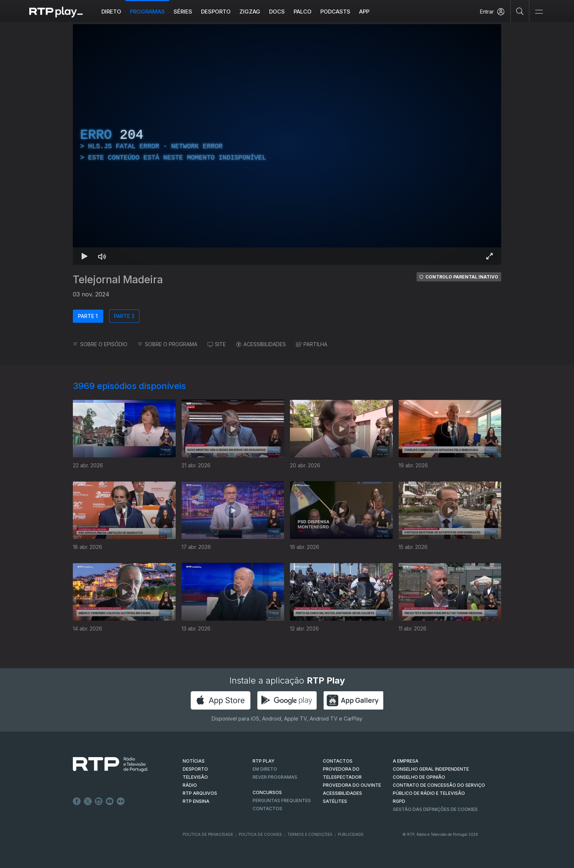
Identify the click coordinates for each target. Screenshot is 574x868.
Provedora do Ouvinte (352, 785)
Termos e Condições (309, 834)
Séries (183, 11)
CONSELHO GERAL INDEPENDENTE (431, 769)
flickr (121, 801)
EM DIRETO (265, 769)
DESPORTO (195, 769)
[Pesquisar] (520, 11)
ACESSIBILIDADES (261, 344)
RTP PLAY (264, 761)
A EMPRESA (405, 761)
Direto (111, 11)
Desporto (216, 11)
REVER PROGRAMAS (275, 777)
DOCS (277, 11)
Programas (147, 11)
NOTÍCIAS (194, 761)
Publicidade (351, 834)
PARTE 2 (124, 316)
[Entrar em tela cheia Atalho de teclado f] (489, 256)
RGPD (399, 801)
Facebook (77, 801)
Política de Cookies (260, 834)
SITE (217, 344)
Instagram (99, 801)
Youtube (110, 801)
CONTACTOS (338, 761)
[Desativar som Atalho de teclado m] (102, 256)
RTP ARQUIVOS (200, 793)
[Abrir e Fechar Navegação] (538, 12)
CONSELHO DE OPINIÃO (419, 777)
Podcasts (335, 11)
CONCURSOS (267, 792)
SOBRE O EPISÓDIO (100, 344)
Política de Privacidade (208, 834)
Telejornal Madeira (118, 279)
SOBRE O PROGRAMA (167, 344)
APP (364, 11)
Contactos (267, 808)
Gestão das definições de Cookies (435, 809)
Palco (303, 11)
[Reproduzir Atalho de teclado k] (84, 256)
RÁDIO (190, 785)
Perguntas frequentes (282, 800)
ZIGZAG (249, 11)
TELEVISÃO (195, 777)
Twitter (88, 801)
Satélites (335, 801)
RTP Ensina (196, 801)
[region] (287, 144)
